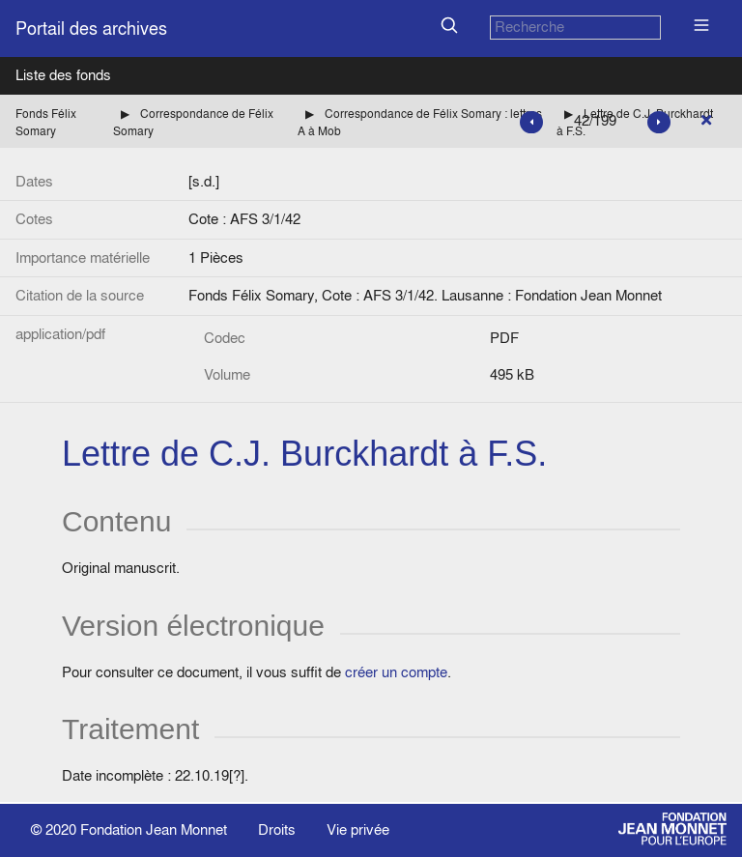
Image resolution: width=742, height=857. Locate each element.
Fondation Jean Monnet (153, 829)
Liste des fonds (63, 75)
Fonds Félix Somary (45, 122)
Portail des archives (91, 28)
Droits (277, 829)
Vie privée (358, 829)
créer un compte (396, 672)
